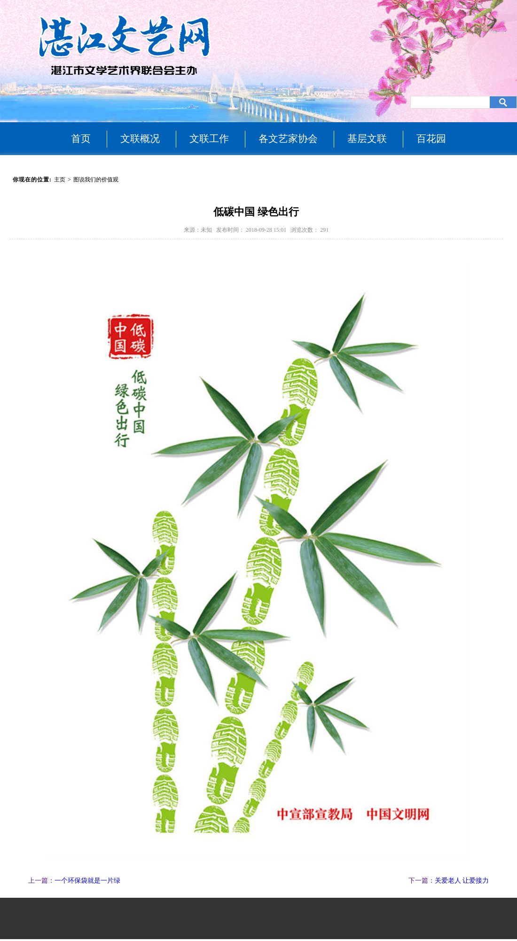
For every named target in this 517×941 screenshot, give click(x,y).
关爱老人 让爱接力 (462, 880)
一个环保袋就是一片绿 (87, 880)
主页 (59, 179)
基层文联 (367, 138)
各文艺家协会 (288, 138)
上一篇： (41, 880)
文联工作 (209, 138)
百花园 (431, 138)
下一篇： (421, 880)
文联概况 (140, 138)
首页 (81, 138)
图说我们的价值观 (95, 179)
